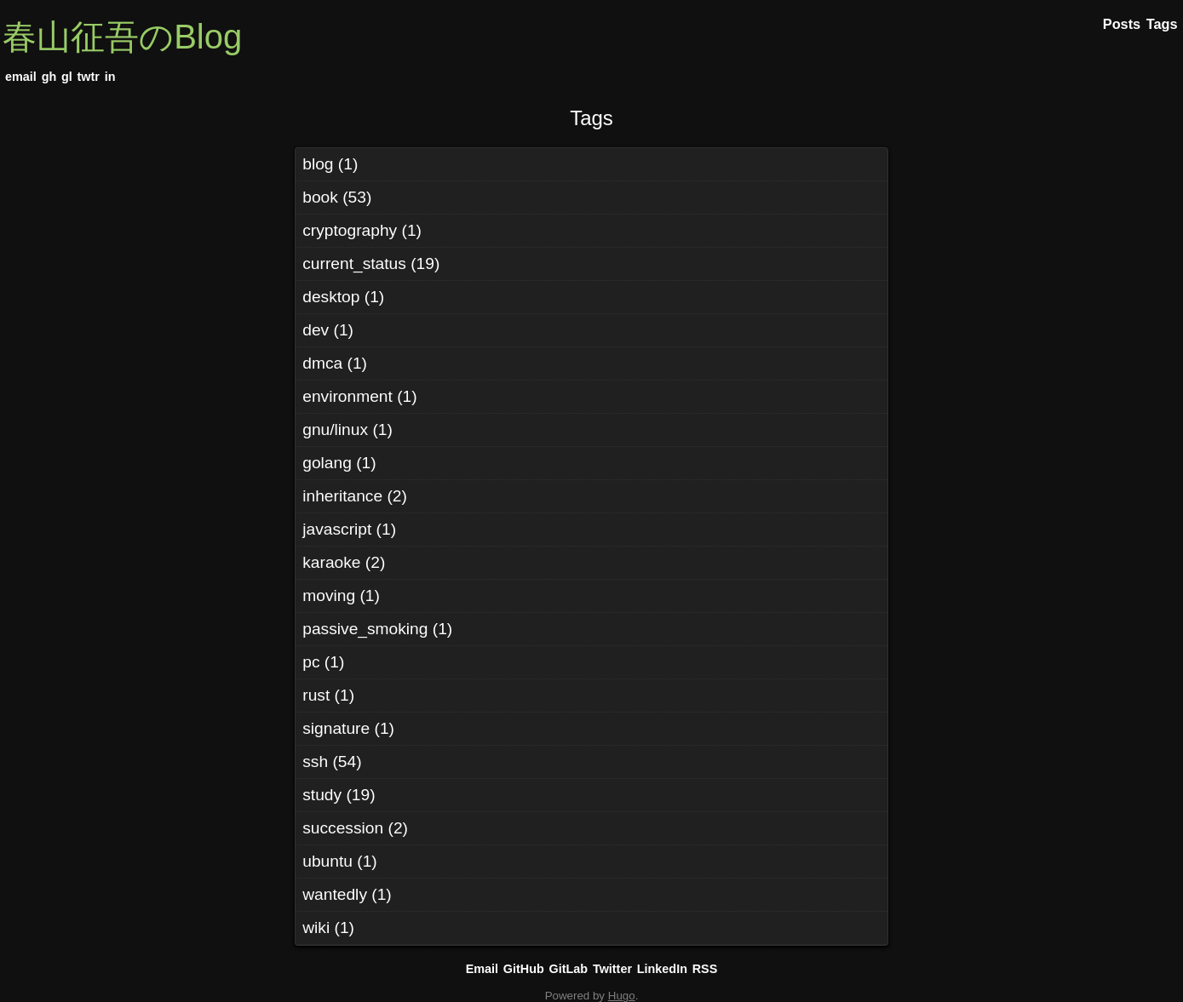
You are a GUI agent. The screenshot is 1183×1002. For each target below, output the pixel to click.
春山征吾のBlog (122, 36)
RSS (705, 969)
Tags (591, 117)
